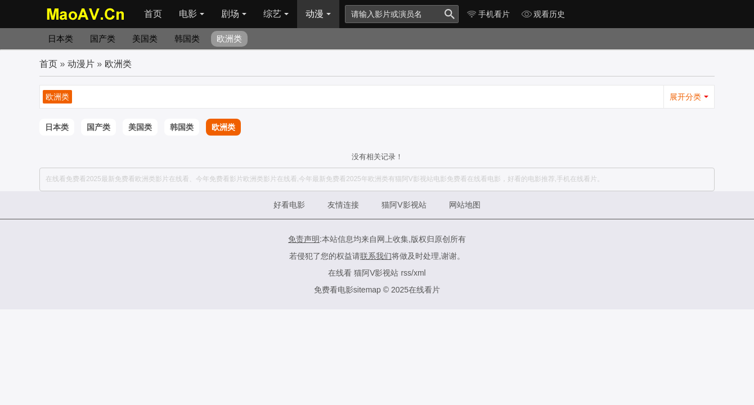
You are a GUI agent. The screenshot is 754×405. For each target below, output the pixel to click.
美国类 (145, 38)
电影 (191, 14)
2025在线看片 (415, 289)
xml (420, 272)
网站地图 (465, 204)
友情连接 (343, 204)
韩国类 (187, 38)
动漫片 (81, 64)
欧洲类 (229, 38)
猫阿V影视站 (404, 204)
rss (406, 272)
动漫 (318, 14)
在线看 (340, 272)
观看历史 (543, 14)
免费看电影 (333, 289)
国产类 (102, 38)
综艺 (276, 14)
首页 (153, 14)
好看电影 (289, 204)
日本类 (60, 38)
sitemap (367, 289)
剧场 (233, 14)
